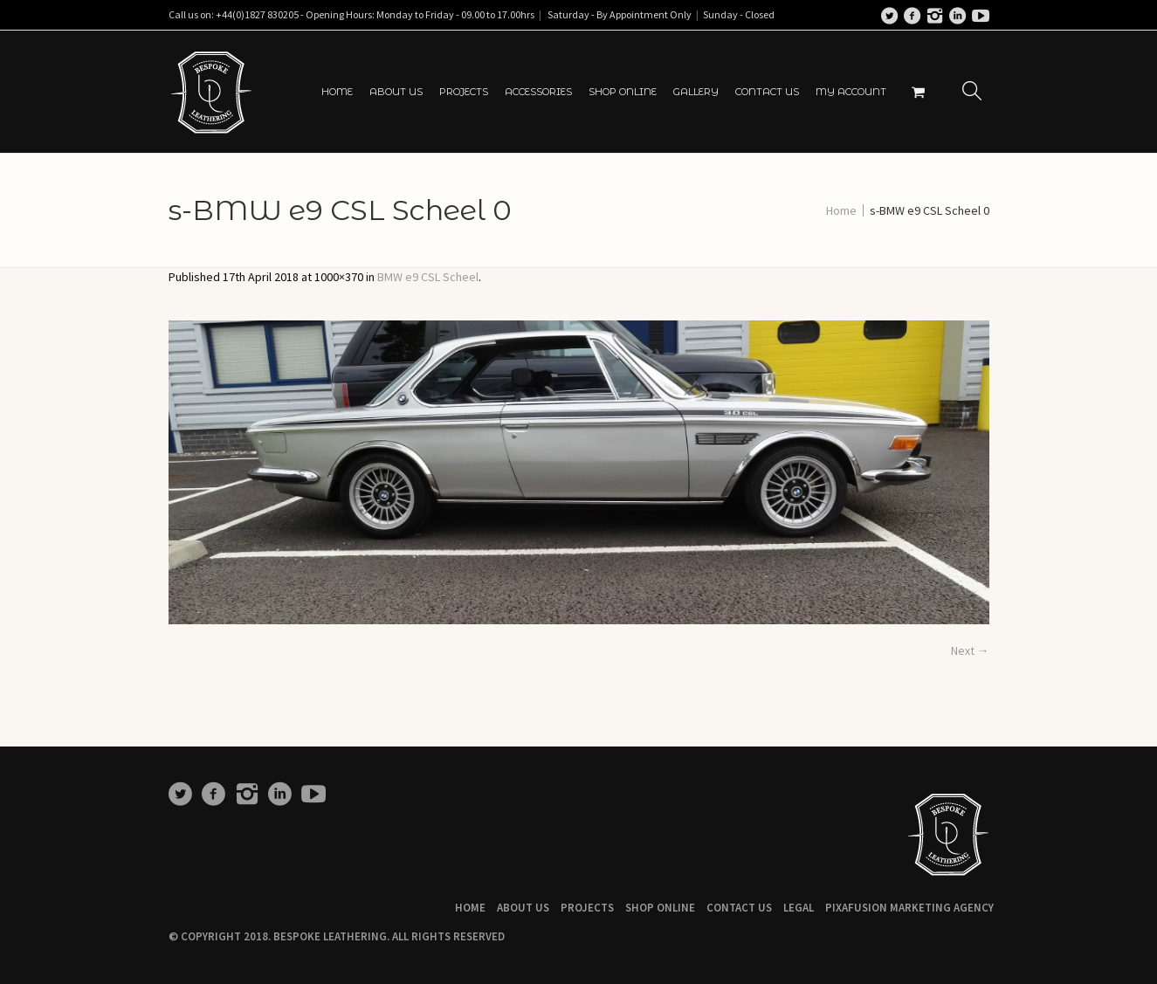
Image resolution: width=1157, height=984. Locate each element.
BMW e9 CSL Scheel (428, 277)
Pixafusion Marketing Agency (909, 907)
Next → (970, 650)
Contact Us (739, 907)
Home (841, 210)
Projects (587, 907)
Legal (798, 907)
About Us (523, 907)
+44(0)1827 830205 (257, 14)
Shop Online (660, 907)
